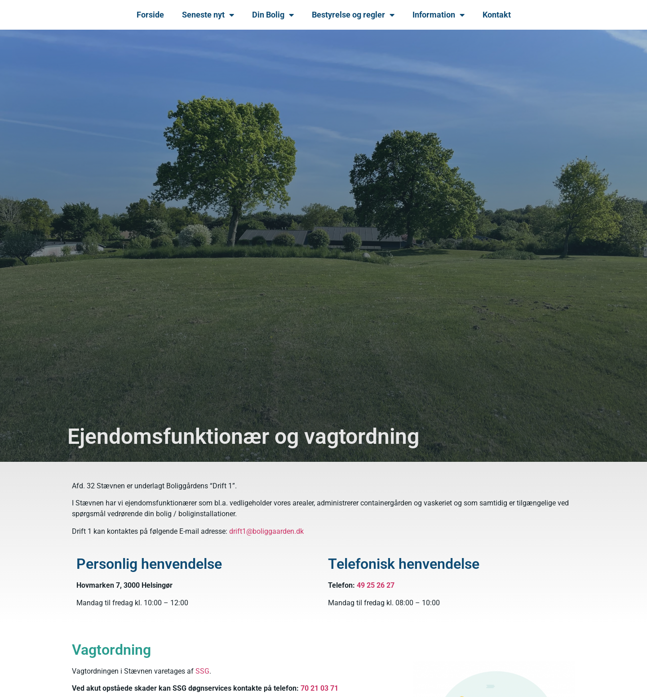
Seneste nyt (208, 14)
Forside (150, 14)
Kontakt (497, 14)
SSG (202, 671)
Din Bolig (273, 14)
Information (438, 14)
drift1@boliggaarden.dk (266, 531)
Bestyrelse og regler (353, 14)
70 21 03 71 (319, 688)
